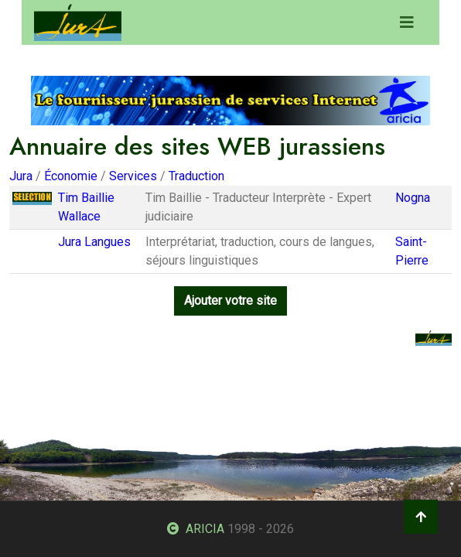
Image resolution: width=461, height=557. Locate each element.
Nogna (412, 197)
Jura (20, 176)
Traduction (196, 176)
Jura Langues (94, 241)
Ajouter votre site (230, 300)
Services (133, 176)
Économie (70, 176)
